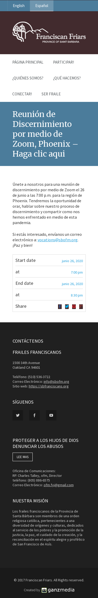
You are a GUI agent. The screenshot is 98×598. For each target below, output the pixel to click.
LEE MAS (22, 457)
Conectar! (22, 93)
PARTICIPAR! (63, 62)
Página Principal (27, 62)
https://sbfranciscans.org (49, 386)
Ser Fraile (51, 93)
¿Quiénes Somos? (27, 78)
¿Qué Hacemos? (67, 78)
